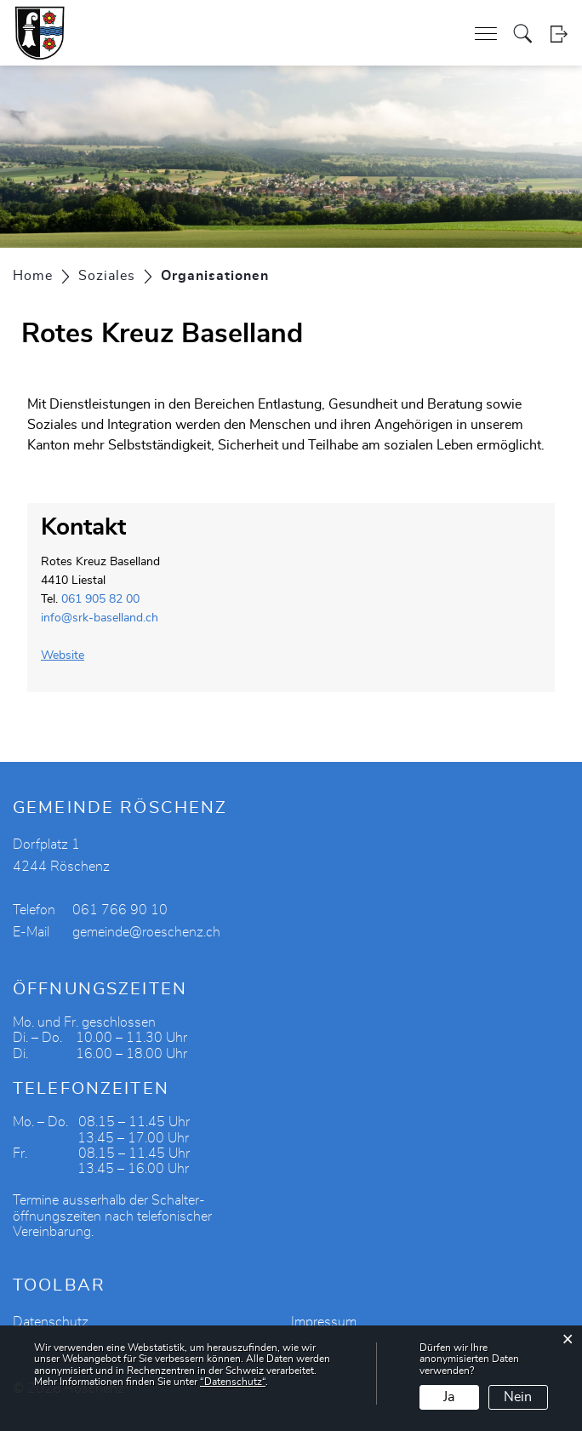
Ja (448, 1397)
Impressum (324, 1322)
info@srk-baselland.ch (99, 618)
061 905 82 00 (100, 599)
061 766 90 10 (120, 910)
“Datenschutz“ (232, 1382)
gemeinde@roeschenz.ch (146, 932)
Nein (518, 1397)
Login (558, 33)
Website (70, 655)
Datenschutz (50, 1322)
